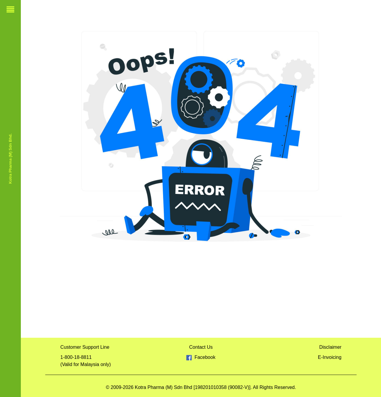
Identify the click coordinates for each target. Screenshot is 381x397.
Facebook (200, 357)
